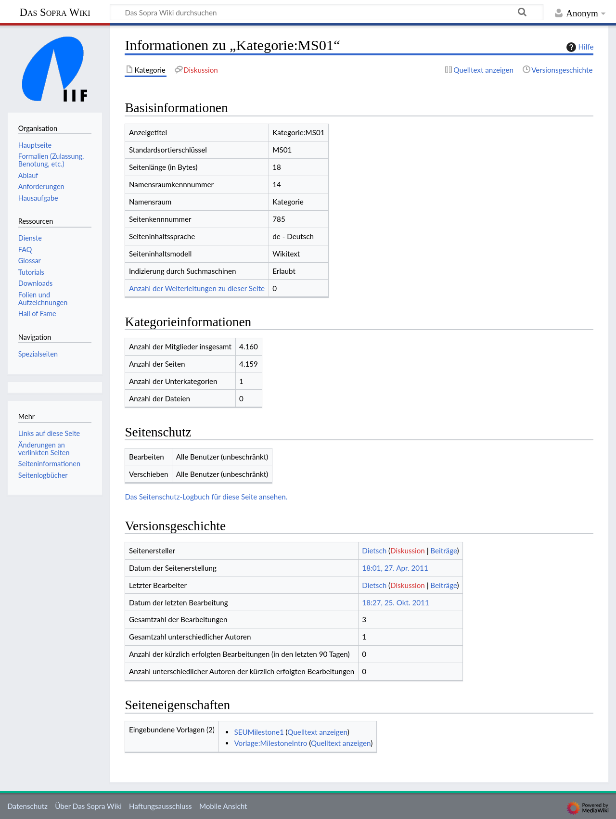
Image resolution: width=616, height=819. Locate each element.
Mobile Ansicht (223, 806)
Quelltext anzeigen (317, 732)
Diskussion (407, 550)
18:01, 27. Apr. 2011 (395, 567)
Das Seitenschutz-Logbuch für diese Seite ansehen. (206, 496)
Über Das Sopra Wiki (88, 806)
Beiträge (443, 550)
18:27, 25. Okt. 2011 (395, 602)
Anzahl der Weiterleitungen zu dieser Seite (197, 288)
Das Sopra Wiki (54, 12)
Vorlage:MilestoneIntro (270, 743)
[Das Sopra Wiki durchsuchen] (326, 12)
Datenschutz (27, 806)
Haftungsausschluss (160, 806)
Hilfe (579, 47)
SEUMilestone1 (258, 732)
